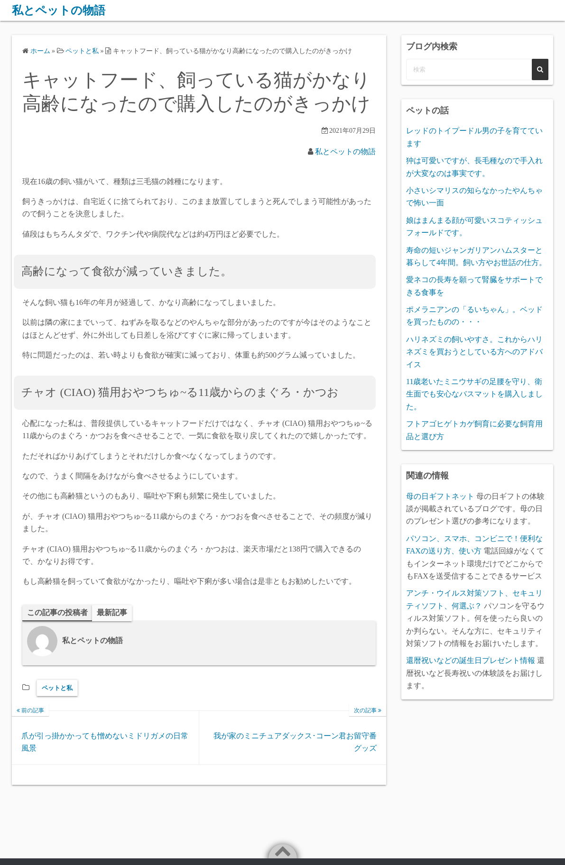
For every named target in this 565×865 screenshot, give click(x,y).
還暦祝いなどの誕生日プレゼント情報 (470, 660)
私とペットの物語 (58, 10)
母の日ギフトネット (440, 496)
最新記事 (112, 612)
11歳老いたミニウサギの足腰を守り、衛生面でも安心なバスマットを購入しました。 (474, 394)
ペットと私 (57, 687)
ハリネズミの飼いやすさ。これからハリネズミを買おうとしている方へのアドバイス (474, 351)
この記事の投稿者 (57, 612)
